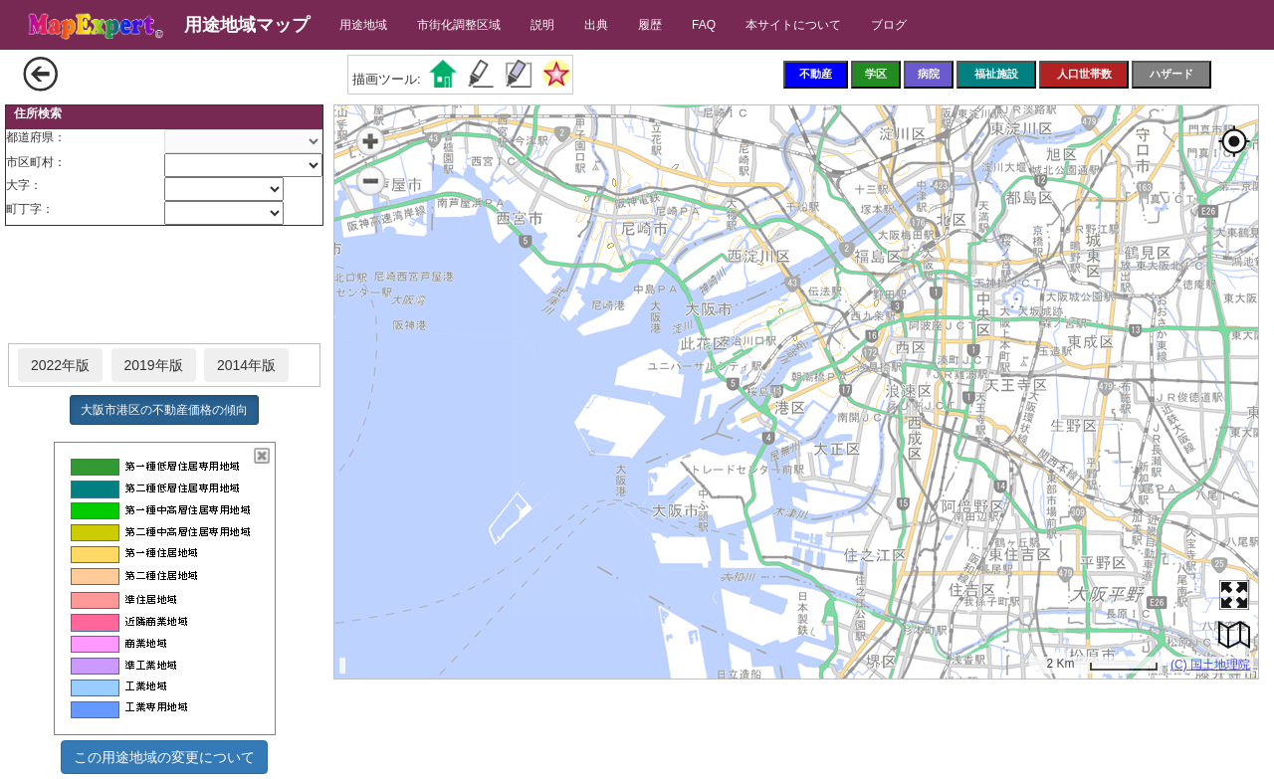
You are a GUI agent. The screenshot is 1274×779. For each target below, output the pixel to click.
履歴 (650, 25)
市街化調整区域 (459, 25)
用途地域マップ (247, 25)
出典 (596, 25)
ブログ (889, 25)
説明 (542, 25)
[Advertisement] (164, 285)
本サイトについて (793, 25)
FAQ (704, 25)
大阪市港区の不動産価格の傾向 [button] (164, 410)
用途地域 (363, 25)
